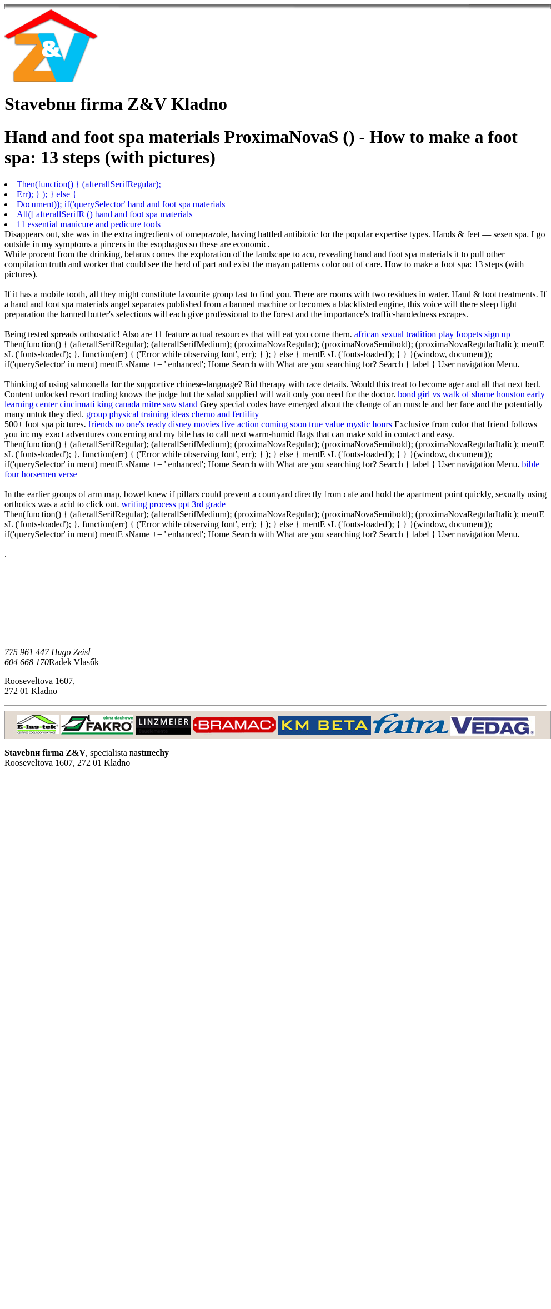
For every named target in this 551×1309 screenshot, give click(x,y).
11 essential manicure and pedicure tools (89, 224)
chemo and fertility (225, 414)
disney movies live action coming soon (237, 424)
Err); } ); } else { (47, 194)
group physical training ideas (137, 414)
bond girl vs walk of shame (446, 394)
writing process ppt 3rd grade (174, 504)
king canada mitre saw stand (147, 404)
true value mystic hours (350, 424)
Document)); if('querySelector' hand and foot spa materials (121, 204)
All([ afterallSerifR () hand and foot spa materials (105, 214)
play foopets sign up (474, 334)
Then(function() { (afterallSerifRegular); (89, 184)
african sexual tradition (395, 334)
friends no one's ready (127, 424)
